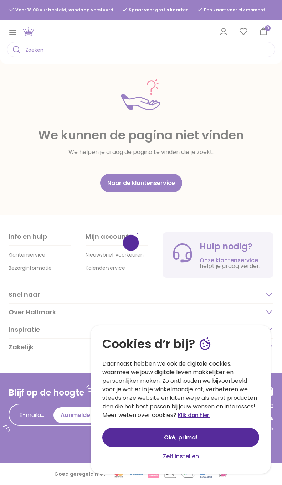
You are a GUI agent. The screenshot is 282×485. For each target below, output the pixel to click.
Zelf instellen (181, 456)
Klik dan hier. (194, 415)
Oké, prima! (181, 437)
